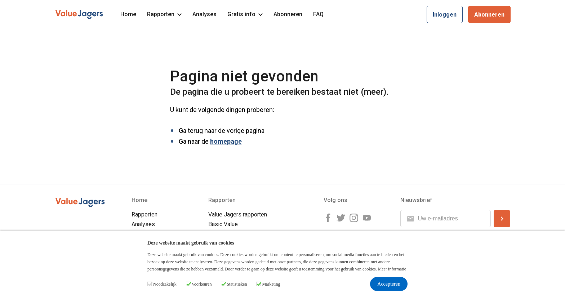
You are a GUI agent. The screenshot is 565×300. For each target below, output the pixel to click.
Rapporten (164, 14)
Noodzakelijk (165, 284)
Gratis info (245, 14)
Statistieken (237, 284)
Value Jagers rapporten (237, 214)
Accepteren (388, 284)
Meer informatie (392, 269)
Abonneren (287, 14)
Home (128, 14)
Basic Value (223, 224)
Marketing (271, 284)
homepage (226, 141)
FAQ (318, 14)
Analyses (204, 14)
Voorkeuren (202, 284)
